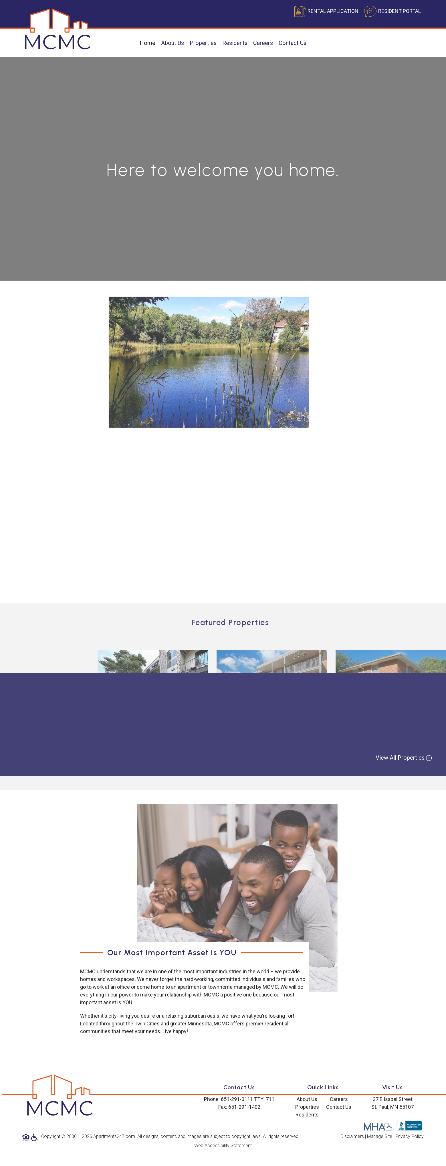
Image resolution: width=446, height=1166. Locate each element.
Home (147, 43)
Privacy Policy (409, 1136)
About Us (172, 43)
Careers (263, 43)
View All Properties (404, 757)
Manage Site (379, 1136)
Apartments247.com (114, 1136)
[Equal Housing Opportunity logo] (26, 1137)
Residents (234, 43)
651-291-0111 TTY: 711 (247, 1099)
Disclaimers (352, 1136)
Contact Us (292, 43)
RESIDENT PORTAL (399, 11)
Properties (203, 43)
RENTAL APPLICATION (333, 11)
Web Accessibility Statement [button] (223, 1145)
